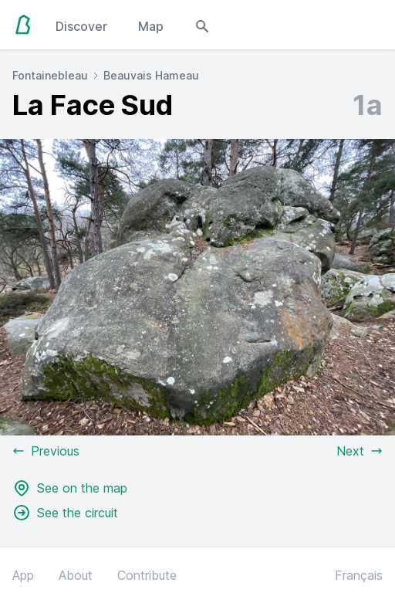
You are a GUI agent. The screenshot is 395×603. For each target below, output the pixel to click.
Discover (81, 26)
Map (151, 26)
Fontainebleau (50, 75)
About (76, 575)
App (23, 575)
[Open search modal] (202, 24)
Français (359, 575)
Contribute (147, 575)
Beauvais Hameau (151, 75)
